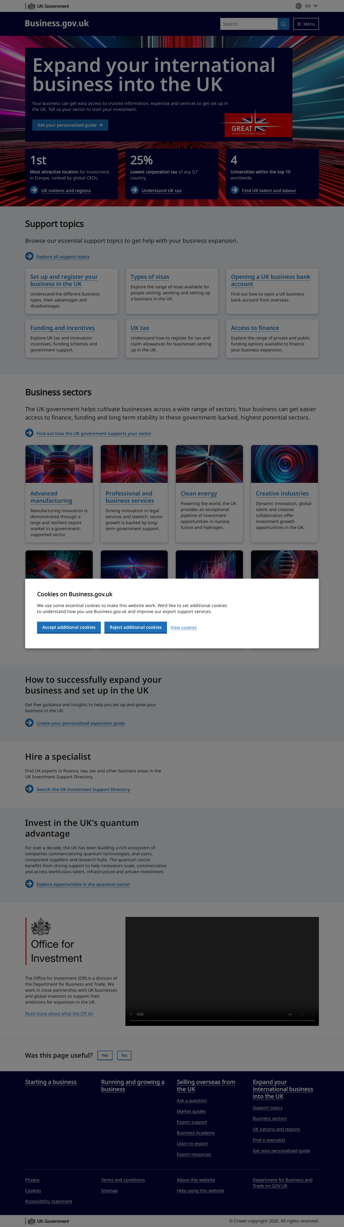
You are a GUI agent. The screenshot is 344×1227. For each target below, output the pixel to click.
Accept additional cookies (69, 627)
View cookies (184, 627)
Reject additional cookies (136, 627)
